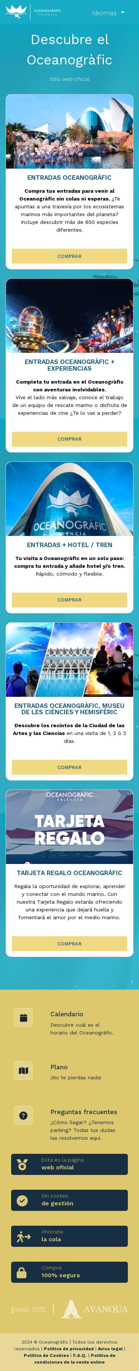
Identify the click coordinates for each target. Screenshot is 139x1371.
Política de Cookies (46, 1355)
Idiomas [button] (105, 13)
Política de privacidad (69, 1348)
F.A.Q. (80, 1355)
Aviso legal (110, 1348)
